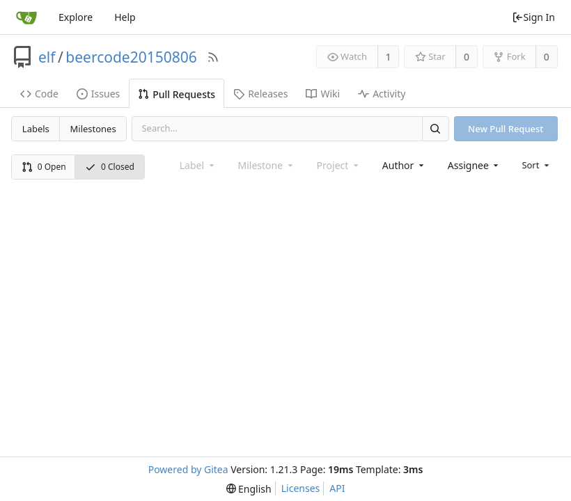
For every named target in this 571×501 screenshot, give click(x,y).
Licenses (300, 488)
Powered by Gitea (188, 469)
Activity (381, 93)
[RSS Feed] (213, 57)
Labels (35, 128)
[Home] (26, 17)
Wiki (323, 93)
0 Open (44, 167)
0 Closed (109, 167)
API (337, 488)
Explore (75, 17)
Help (125, 17)
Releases (260, 93)
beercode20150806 (131, 57)
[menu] (536, 165)
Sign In (533, 17)
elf (47, 57)
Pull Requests (176, 94)
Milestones (93, 128)
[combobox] (404, 165)
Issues (98, 93)
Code (39, 93)
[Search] (435, 128)
